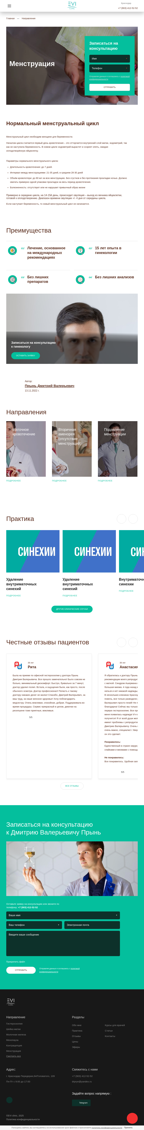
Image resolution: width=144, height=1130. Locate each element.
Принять (128, 1127)
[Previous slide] (121, 519)
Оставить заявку (25, 355)
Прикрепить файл (18, 961)
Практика (77, 1030)
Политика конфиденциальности (23, 1119)
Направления (28, 18)
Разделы (78, 1017)
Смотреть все (13, 1056)
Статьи (109, 1030)
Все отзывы (72, 786)
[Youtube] (9, 1100)
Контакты (110, 1036)
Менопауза (12, 1040)
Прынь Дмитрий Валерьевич (49, 386)
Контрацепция (14, 1045)
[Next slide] (133, 519)
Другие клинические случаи (72, 609)
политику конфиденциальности (107, 1127)
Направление (15, 1017)
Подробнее (16, 481)
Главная (10, 18)
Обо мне (77, 1025)
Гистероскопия (14, 1023)
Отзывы (76, 1036)
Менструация (13, 1051)
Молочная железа (16, 1034)
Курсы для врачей (115, 1025)
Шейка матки (13, 1029)
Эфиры (76, 1047)
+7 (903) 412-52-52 (128, 8)
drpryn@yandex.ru (82, 1081)
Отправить (110, 87)
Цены (75, 1041)
